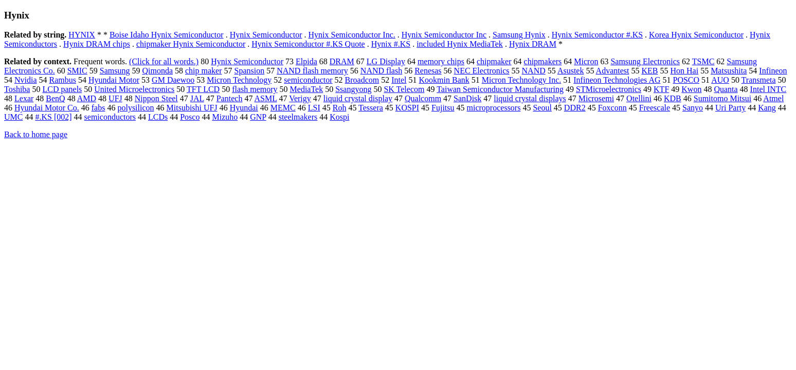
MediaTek (306, 89)
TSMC (703, 61)
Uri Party (730, 107)
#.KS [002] (53, 117)
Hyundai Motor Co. (46, 107)
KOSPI (407, 107)
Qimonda (157, 70)
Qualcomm (423, 98)
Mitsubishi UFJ (192, 107)
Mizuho (225, 117)
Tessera (370, 107)
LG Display (386, 61)
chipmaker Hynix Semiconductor (190, 44)
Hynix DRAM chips (96, 44)
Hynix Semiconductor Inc (444, 34)
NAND (534, 70)
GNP (258, 117)
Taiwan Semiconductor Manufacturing (500, 89)
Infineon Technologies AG (616, 80)
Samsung (115, 70)
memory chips (441, 61)
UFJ (115, 98)
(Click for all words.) (163, 61)
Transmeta (758, 80)
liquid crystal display (357, 98)
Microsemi (596, 98)
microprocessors (494, 107)
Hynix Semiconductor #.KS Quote (308, 44)
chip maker (203, 70)
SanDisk (467, 98)
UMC (13, 117)
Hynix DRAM (532, 44)
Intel (398, 80)
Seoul (542, 107)
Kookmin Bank (444, 80)
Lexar (23, 98)
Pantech (229, 98)
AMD (86, 98)
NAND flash (381, 70)
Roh (340, 107)
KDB (672, 98)
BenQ (55, 98)
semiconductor (308, 80)
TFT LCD (203, 89)
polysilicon (135, 107)
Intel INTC (768, 89)
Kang (767, 107)
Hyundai (244, 107)
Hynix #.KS (390, 44)
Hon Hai (684, 70)
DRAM (342, 61)
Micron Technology (239, 80)
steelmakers (298, 117)
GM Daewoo (173, 80)
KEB (649, 70)
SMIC (77, 70)
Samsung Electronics (645, 61)
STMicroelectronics (608, 89)
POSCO (686, 80)
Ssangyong (353, 89)
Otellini (639, 98)
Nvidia (25, 80)
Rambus (62, 80)
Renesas (427, 70)
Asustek (570, 70)
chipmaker (494, 61)
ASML (266, 98)
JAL (197, 98)
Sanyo (692, 107)
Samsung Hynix (519, 34)
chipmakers (543, 61)
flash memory (254, 89)
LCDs (158, 117)
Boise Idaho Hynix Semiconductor (167, 34)
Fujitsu (442, 107)
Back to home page (35, 134)
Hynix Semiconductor (266, 34)
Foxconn (612, 107)
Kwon (691, 89)
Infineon (773, 70)
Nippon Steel (156, 98)
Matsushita (729, 70)
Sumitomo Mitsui (722, 98)
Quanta (725, 89)
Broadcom (362, 80)
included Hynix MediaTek (460, 44)
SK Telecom (404, 89)
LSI (314, 107)
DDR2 (575, 107)
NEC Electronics (482, 70)
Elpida (306, 61)
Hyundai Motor (113, 80)
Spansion (249, 70)
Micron (586, 61)
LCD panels (62, 89)
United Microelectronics (134, 89)
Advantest (612, 70)
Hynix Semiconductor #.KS (597, 34)
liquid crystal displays (530, 98)
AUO (720, 80)
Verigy (300, 98)
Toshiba (17, 89)
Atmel (773, 98)
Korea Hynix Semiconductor (696, 34)
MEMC (283, 107)
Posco (190, 117)
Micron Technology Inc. (522, 80)
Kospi (339, 117)
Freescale (654, 107)
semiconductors (110, 117)
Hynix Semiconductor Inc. (352, 34)
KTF (661, 89)
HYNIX (81, 34)
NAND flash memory (312, 70)
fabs (98, 107)
